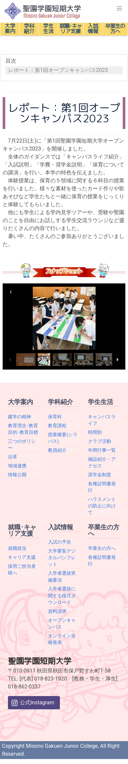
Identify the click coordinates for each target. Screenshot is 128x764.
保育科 (55, 416)
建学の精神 (19, 416)
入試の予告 (59, 542)
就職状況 (17, 548)
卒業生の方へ (102, 548)
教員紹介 (57, 450)
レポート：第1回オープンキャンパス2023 (58, 70)
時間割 (95, 432)
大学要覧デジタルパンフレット (62, 557)
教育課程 (57, 425)
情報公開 (17, 474)
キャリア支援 (22, 557)
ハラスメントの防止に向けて (102, 506)
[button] (119, 8)
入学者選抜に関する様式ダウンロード (62, 595)
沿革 (12, 456)
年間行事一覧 (102, 450)
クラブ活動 (99, 441)
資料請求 (57, 611)
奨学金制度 (99, 474)
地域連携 (17, 465)
